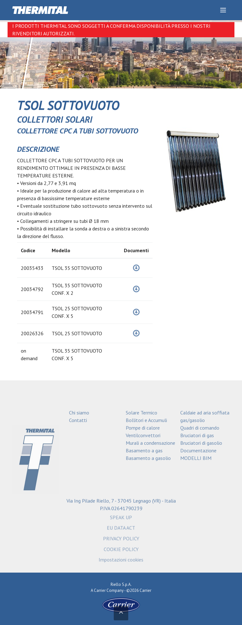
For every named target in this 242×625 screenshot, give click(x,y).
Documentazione (198, 450)
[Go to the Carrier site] (121, 604)
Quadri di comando (199, 428)
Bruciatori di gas (197, 435)
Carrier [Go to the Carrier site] (100, 590)
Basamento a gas (144, 450)
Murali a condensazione (150, 443)
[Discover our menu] (223, 10)
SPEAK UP (121, 519)
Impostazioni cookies (121, 561)
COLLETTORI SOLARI (54, 119)
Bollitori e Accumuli (146, 420)
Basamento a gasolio (148, 458)
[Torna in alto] (121, 613)
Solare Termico (141, 412)
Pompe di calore (143, 428)
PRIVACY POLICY (121, 540)
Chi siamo (79, 412)
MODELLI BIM (195, 458)
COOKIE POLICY (121, 551)
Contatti (78, 420)
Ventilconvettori (143, 435)
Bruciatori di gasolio (201, 443)
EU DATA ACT (121, 530)
